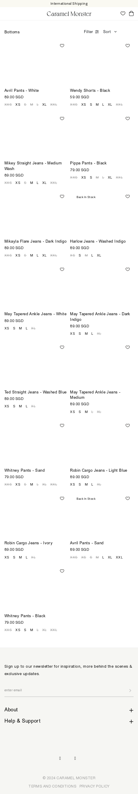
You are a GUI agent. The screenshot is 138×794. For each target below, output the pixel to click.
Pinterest (75, 758)
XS (17, 104)
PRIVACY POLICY (94, 786)
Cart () (131, 13)
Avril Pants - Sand (86, 543)
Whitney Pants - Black (25, 616)
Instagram (60, 758)
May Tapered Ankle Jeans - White (35, 314)
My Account (114, 13)
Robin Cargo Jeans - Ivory (28, 543)
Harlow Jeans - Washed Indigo (98, 242)
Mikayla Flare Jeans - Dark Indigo (35, 242)
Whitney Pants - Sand (24, 471)
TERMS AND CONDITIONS (52, 786)
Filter (88, 32)
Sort (107, 32)
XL (44, 104)
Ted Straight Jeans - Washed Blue (35, 393)
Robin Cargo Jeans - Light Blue (98, 471)
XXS (8, 104)
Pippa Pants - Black (88, 164)
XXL (53, 104)
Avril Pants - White (21, 91)
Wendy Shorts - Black (90, 91)
